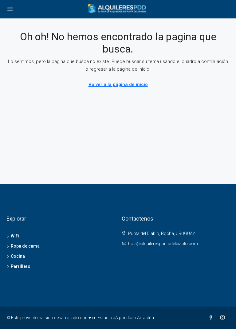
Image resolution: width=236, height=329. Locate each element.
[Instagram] (223, 317)
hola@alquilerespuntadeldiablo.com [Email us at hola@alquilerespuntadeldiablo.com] (163, 243)
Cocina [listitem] (15, 256)
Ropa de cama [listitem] (23, 246)
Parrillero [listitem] (18, 266)
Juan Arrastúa (140, 317)
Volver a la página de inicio (118, 84)
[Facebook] (212, 317)
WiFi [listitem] (12, 235)
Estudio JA (107, 317)
